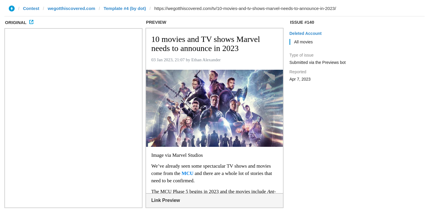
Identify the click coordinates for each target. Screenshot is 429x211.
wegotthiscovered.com (71, 8)
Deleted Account (305, 33)
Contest (31, 8)
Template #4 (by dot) (125, 8)
